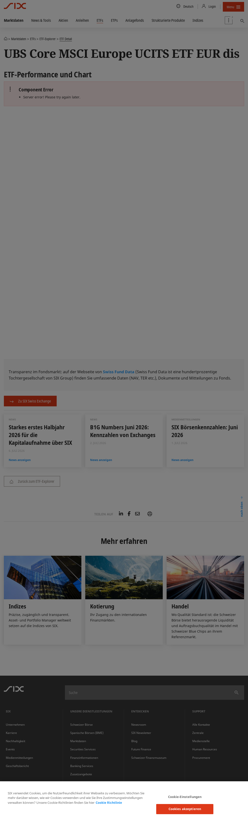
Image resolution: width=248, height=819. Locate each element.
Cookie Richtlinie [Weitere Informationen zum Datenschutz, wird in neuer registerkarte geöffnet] (109, 802)
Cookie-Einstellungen (185, 797)
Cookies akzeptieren (185, 809)
